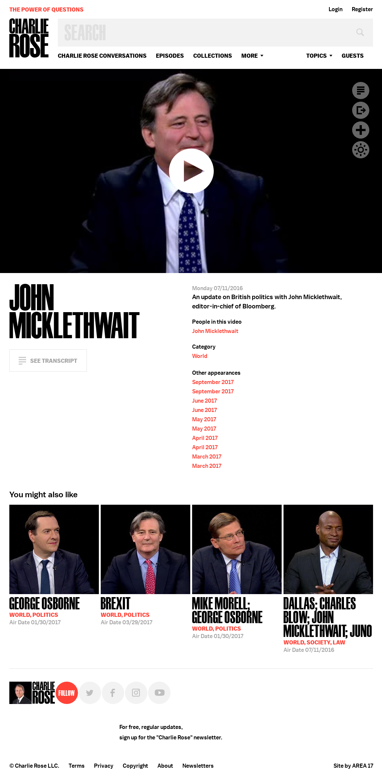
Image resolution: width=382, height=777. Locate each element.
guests (353, 55)
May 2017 (204, 419)
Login (335, 9)
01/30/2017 (44, 610)
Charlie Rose (29, 38)
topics (316, 55)
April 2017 (204, 438)
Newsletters (198, 766)
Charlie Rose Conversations (102, 55)
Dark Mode (360, 149)
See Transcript (53, 360)
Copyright (135, 766)
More (249, 55)
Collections (212, 55)
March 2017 (206, 456)
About (165, 766)
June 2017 (204, 401)
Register (362, 9)
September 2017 (213, 382)
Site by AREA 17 (353, 766)
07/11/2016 (328, 624)
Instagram (136, 693)
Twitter (90, 693)
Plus (360, 130)
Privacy (103, 766)
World (199, 356)
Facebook (113, 693)
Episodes (170, 55)
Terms (77, 766)
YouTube (159, 693)
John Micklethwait (215, 331)
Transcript (360, 90)
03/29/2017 (126, 610)
